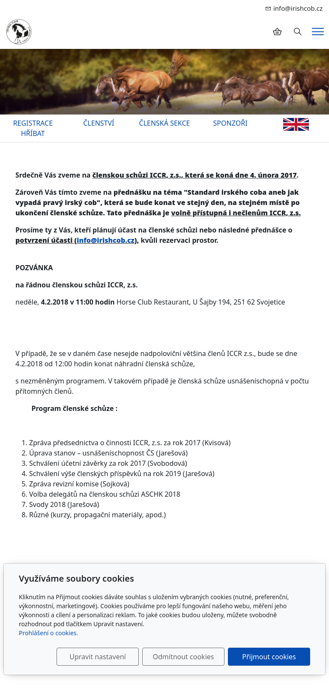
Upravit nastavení (97, 656)
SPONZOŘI (230, 123)
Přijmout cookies (269, 656)
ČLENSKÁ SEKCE (164, 123)
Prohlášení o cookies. (48, 633)
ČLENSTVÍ (98, 123)
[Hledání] (297, 32)
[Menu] (318, 31)
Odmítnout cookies (183, 656)
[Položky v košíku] (277, 32)
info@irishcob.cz (105, 240)
